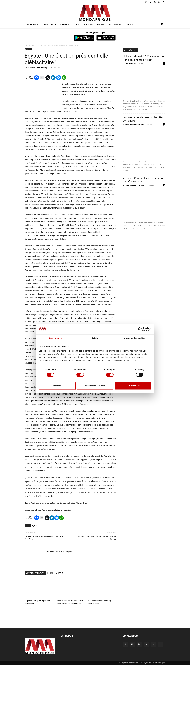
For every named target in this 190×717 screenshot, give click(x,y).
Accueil (27, 45)
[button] (162, 24)
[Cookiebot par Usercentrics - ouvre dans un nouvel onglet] (139, 329)
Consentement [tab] (55, 338)
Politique (64, 24)
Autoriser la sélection (95, 386)
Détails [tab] (95, 338)
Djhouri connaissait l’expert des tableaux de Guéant (97, 589)
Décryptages (32, 24)
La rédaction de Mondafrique (133, 124)
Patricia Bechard (129, 63)
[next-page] (30, 660)
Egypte (34, 577)
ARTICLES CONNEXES (35, 625)
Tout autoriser (133, 386)
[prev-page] (26, 660)
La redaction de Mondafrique (37, 68)
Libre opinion (114, 24)
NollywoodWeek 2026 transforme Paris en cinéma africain (143, 58)
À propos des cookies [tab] (134, 338)
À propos (128, 24)
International (49, 24)
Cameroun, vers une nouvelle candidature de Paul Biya (44, 589)
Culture (76, 24)
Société (100, 24)
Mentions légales (159, 714)
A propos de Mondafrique (128, 714)
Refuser (57, 386)
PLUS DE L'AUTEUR (55, 625)
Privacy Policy (146, 714)
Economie (88, 24)
